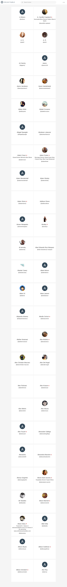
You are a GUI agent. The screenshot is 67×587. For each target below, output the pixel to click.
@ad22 (22, 42)
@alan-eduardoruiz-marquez (44, 249)
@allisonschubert (22, 572)
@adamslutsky (45, 180)
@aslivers (22, 19)
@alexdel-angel (45, 364)
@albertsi (22, 295)
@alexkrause (44, 387)
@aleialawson (44, 295)
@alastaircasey (22, 272)
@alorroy (44, 572)
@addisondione (45, 203)
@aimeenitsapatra (22, 226)
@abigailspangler (22, 134)
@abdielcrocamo (44, 111)
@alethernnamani (22, 341)
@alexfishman (22, 387)
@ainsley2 (45, 226)
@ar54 (44, 42)
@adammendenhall (22, 180)
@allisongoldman (44, 549)
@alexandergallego (45, 433)
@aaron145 (45, 65)
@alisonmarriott (45, 502)
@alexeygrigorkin (22, 479)
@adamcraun (22, 159)
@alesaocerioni (45, 318)
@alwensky (22, 249)
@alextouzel (22, 433)
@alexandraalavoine (44, 456)
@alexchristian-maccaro (22, 364)
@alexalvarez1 (45, 341)
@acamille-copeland (44, 23)
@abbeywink (22, 111)
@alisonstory (22, 533)
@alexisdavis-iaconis (44, 482)
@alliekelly (45, 526)
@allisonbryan (22, 549)
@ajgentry (22, 65)
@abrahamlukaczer (45, 134)
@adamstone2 (22, 203)
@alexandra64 (22, 456)
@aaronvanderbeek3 (44, 88)
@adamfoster (44, 161)
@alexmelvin (22, 410)
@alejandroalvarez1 (22, 318)
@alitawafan (22, 502)
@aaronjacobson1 (22, 88)
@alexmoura (44, 410)
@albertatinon (44, 272)
